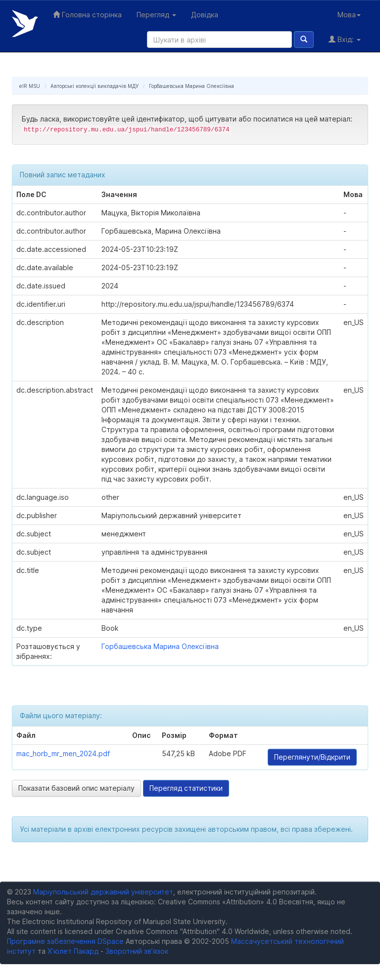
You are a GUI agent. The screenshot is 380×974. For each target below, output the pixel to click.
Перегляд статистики (186, 788)
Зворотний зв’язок (136, 951)
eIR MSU (29, 86)
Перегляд (156, 14)
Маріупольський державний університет (103, 892)
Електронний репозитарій (25, 23)
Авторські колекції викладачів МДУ (94, 86)
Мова (349, 14)
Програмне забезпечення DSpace (65, 941)
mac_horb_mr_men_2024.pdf (63, 753)
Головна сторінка (87, 14)
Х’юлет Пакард (73, 951)
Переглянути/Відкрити (312, 757)
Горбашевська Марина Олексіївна (191, 86)
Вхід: (345, 39)
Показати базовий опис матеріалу (76, 788)
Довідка (204, 14)
